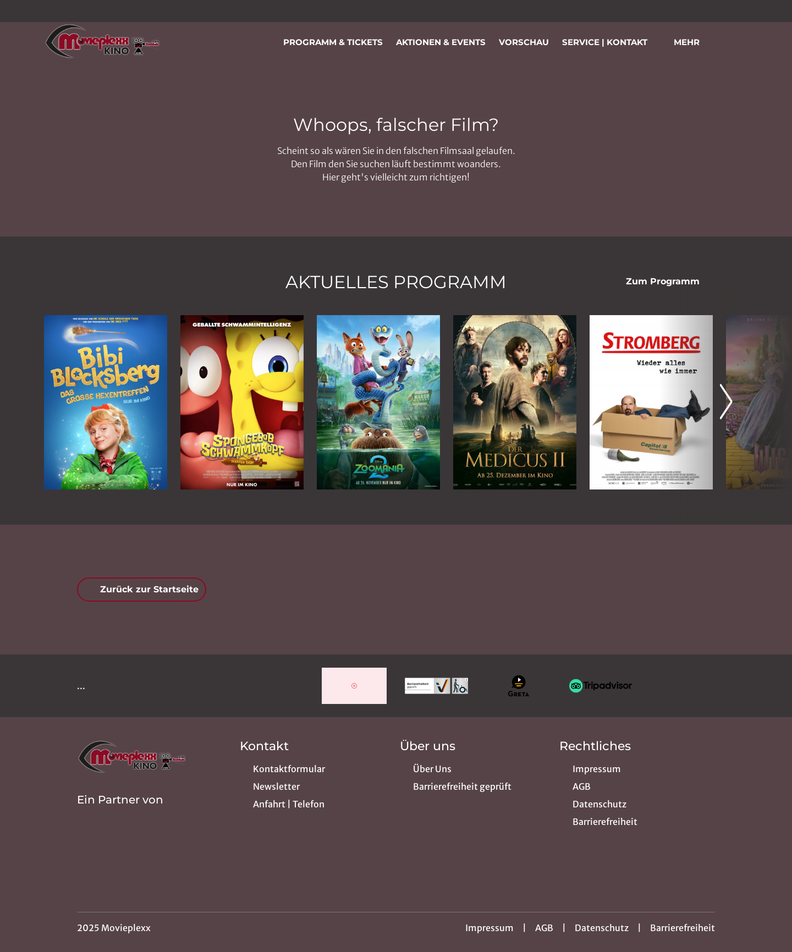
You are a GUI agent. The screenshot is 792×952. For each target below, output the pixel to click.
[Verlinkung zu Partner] (354, 686)
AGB (544, 927)
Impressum (489, 927)
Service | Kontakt (611, 42)
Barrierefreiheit (682, 927)
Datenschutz (602, 927)
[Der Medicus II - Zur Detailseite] (514, 402)
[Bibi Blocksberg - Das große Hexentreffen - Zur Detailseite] (105, 402)
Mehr (693, 42)
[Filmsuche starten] (737, 42)
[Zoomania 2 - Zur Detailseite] (378, 402)
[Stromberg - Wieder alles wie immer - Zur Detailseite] (651, 402)
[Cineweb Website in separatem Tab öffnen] (120, 813)
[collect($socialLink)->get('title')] (20, 11)
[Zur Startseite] (121, 42)
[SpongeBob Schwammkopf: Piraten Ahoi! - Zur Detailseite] (242, 402)
